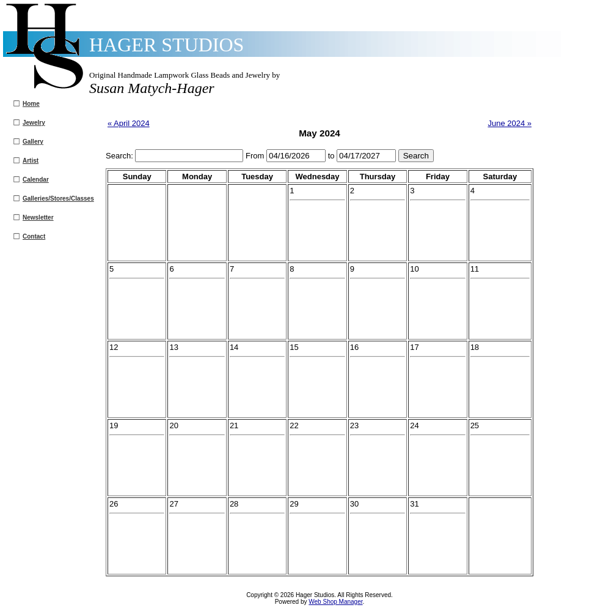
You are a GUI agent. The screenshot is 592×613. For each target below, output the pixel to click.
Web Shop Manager (335, 601)
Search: (120, 155)
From (256, 155)
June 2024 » (510, 123)
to (332, 155)
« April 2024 (129, 123)
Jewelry (34, 122)
